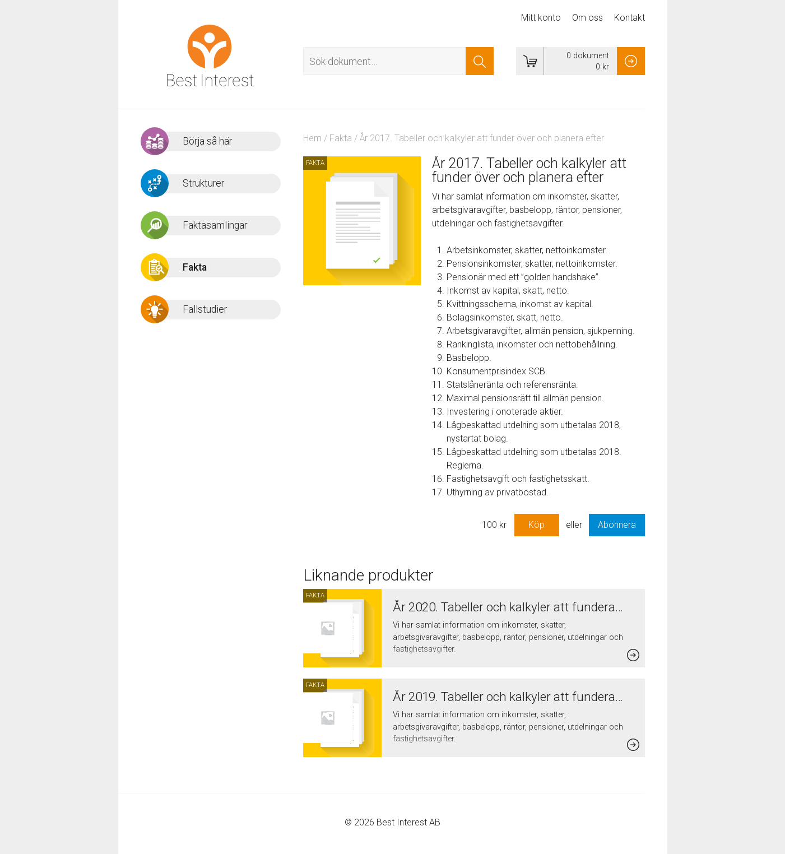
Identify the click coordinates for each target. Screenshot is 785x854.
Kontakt (629, 17)
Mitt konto (541, 17)
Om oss (587, 17)
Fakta (340, 138)
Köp (536, 524)
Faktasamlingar (215, 225)
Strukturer (203, 183)
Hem (312, 138)
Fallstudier (205, 309)
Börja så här (207, 141)
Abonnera (617, 524)
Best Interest (211, 55)
